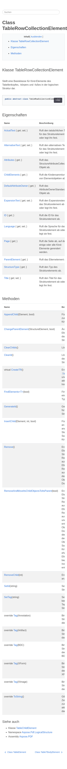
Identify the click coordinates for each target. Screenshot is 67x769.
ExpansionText (12, 200)
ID (5, 215)
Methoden (16, 53)
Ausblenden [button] (36, 36)
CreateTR (16, 369)
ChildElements (12, 174)
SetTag (8, 597)
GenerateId (10, 406)
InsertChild (10, 421)
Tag (15, 615)
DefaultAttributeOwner (16, 186)
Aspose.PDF (26, 736)
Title (6, 278)
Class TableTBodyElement (48, 752)
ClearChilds (10, 347)
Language (9, 226)
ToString (17, 696)
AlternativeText (12, 145)
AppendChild (11, 314)
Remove (8, 447)
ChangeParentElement (16, 329)
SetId (7, 586)
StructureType (11, 267)
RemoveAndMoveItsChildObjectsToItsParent (28, 491)
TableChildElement (26, 728)
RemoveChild (11, 575)
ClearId (8, 355)
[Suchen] (31, 12)
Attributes (9, 160)
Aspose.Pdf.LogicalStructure (37, 732)
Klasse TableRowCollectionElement (30, 41)
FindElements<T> (13, 392)
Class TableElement (15, 752)
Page (7, 241)
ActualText (9, 130)
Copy (58, 100)
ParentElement (12, 259)
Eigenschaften (18, 47)
